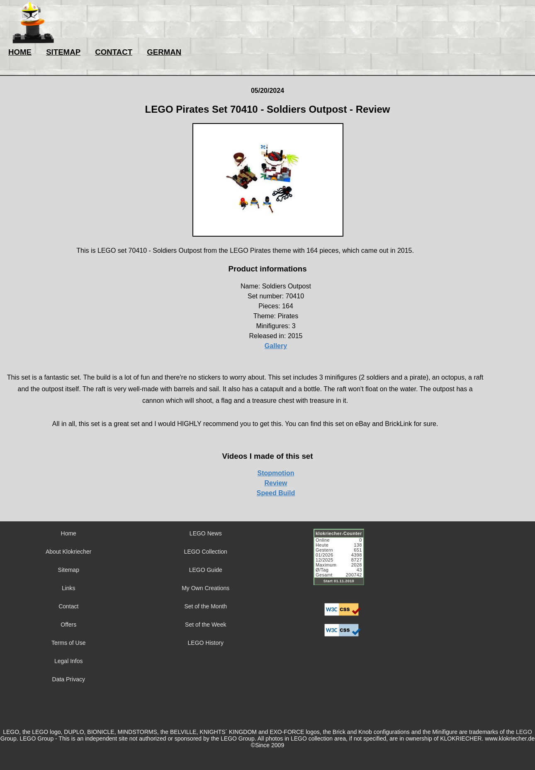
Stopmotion (276, 473)
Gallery (276, 345)
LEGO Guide (205, 570)
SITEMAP (63, 52)
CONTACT (113, 52)
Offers (68, 624)
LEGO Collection (205, 551)
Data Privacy (68, 679)
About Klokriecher (69, 551)
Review (275, 483)
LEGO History (206, 642)
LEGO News (206, 533)
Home (68, 533)
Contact (68, 606)
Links (68, 588)
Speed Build (276, 492)
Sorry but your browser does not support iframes (343, 562)
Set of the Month (205, 606)
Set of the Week (205, 624)
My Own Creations (205, 588)
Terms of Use (68, 642)
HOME (20, 52)
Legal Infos (68, 661)
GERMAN (164, 52)
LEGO (524, 732)
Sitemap (68, 570)
